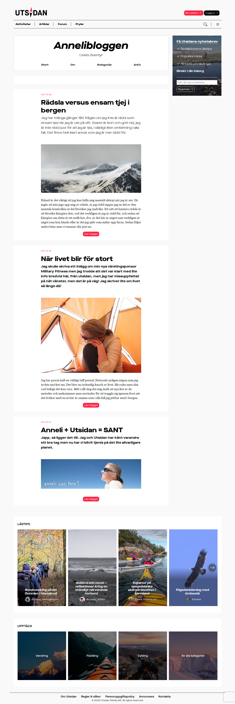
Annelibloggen (91, 45)
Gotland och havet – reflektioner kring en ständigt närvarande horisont (91, 588)
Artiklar (44, 24)
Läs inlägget (91, 234)
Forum (62, 24)
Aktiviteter (23, 24)
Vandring (42, 655)
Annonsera (146, 696)
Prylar (80, 24)
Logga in (211, 13)
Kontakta (164, 696)
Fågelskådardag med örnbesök (192, 591)
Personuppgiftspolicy (119, 696)
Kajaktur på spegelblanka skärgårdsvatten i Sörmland (142, 588)
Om (72, 64)
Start (44, 64)
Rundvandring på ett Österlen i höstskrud (41, 591)
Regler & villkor (91, 696)
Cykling (143, 655)
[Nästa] (212, 567)
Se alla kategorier (193, 655)
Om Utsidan (69, 696)
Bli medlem (193, 13)
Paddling (92, 655)
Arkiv (137, 64)
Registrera (183, 89)
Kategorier (104, 64)
